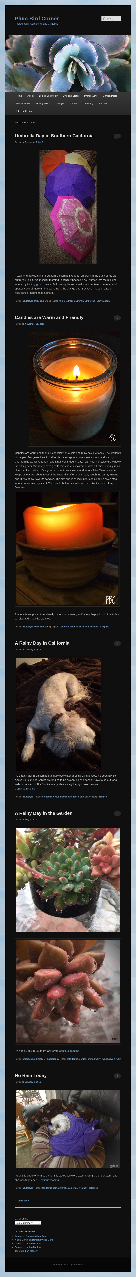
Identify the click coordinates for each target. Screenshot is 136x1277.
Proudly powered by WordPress (68, 1264)
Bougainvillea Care (36, 1236)
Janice (18, 1236)
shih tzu (84, 797)
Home (19, 95)
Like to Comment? (48, 95)
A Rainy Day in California (42, 643)
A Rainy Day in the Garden (44, 813)
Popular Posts (23, 103)
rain (61, 301)
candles (74, 626)
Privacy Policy (43, 103)
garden (82, 1059)
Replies (104, 626)
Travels (73, 103)
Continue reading (26, 788)
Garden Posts (110, 95)
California (64, 626)
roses (76, 797)
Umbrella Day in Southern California (54, 135)
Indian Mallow (33, 1243)
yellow (92, 797)
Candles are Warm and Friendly (49, 317)
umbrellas (90, 301)
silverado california (68, 1188)
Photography (90, 95)
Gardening (88, 103)
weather (83, 1188)
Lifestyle (60, 103)
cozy (81, 626)
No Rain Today (31, 1075)
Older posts (22, 1200)
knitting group (35, 284)
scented (94, 626)
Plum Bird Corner (37, 18)
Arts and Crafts (71, 95)
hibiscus (62, 797)
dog (55, 797)
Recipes (103, 103)
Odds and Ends (24, 111)
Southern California (74, 301)
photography (93, 1059)
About (30, 95)
